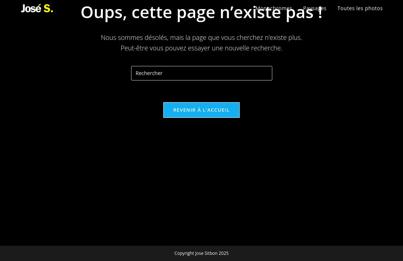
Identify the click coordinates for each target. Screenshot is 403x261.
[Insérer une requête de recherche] (201, 73)
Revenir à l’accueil (201, 110)
